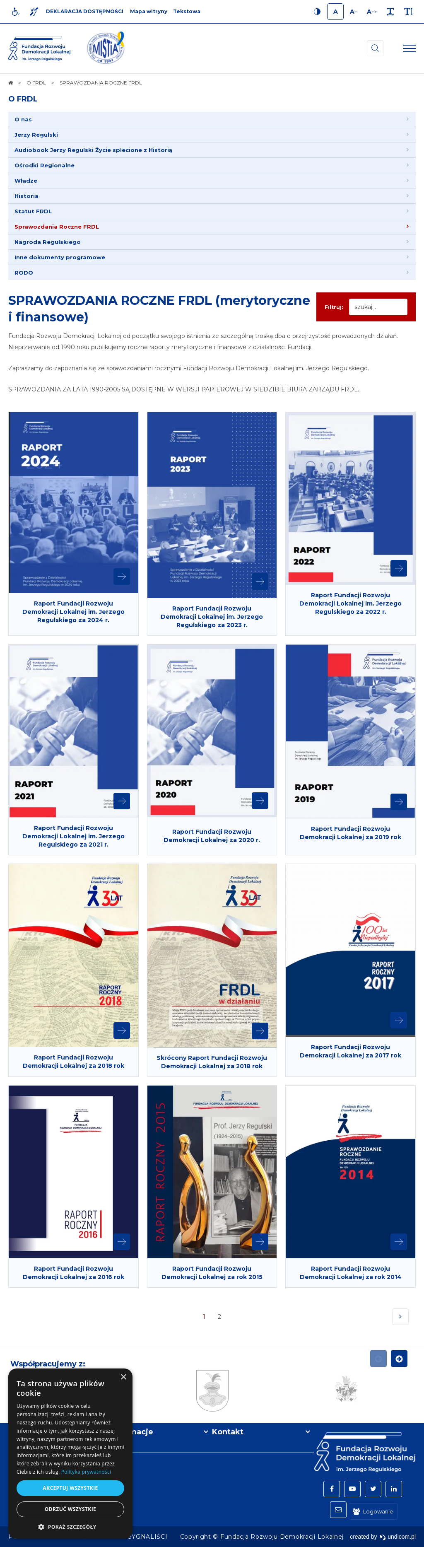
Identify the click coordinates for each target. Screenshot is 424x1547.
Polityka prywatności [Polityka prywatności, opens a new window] (86, 1471)
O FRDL (23, 99)
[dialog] (70, 1453)
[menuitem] (212, 119)
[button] (70, 1526)
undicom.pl (398, 1536)
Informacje (131, 1431)
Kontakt (227, 1431)
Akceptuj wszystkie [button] (70, 1487)
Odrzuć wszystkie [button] (70, 1509)
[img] (105, 48)
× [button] (123, 1377)
